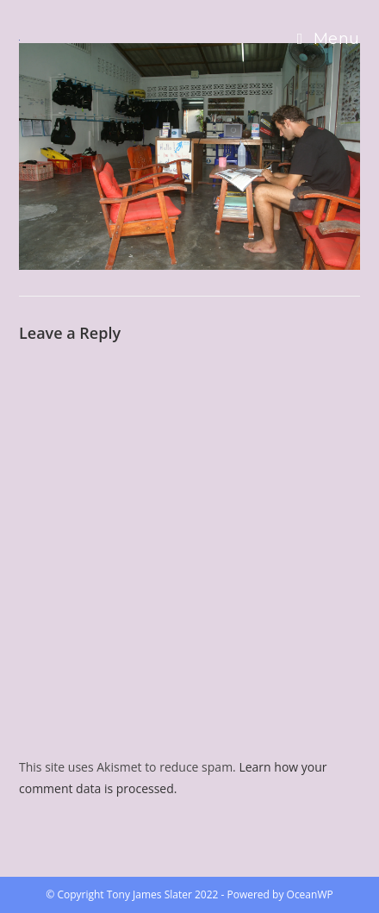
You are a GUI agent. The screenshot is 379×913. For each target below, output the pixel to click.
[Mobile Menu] (328, 39)
